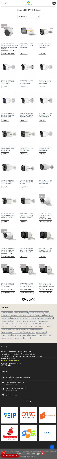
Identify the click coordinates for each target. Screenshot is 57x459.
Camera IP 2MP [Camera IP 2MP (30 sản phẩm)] (13, 315)
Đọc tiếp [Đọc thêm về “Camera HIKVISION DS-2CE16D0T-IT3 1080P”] (42, 256)
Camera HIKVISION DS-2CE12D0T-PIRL (8, 149)
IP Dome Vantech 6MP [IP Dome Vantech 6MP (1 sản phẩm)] (19, 326)
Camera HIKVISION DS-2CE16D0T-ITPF (8, 285)
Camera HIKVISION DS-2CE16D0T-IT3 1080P (45, 250)
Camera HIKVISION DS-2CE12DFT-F (26, 182)
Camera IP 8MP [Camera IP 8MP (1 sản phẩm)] (40, 315)
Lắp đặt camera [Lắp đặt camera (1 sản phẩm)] (19, 332)
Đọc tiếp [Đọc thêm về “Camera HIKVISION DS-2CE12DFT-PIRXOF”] (42, 187)
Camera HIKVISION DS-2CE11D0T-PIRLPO (26, 82)
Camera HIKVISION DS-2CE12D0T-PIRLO (26, 149)
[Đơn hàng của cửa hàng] (28, 16)
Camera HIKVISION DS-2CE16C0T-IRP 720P (8, 250)
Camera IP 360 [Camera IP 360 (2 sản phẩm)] (48, 315)
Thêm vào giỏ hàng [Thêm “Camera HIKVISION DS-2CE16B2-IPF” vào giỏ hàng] (45, 221)
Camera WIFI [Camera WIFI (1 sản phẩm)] (5, 324)
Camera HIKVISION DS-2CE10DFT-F (45, 46)
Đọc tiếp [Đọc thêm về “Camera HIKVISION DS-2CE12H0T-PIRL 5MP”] (5, 221)
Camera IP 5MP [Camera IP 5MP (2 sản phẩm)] (31, 315)
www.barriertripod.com (26, 451)
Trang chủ (15, 13)
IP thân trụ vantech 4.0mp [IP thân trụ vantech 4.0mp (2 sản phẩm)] (22, 329)
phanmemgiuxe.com (13, 451)
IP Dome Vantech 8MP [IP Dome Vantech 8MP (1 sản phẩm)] (31, 326)
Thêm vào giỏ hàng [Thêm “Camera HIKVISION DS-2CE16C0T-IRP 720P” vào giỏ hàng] (8, 256)
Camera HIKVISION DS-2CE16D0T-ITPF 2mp (26, 285)
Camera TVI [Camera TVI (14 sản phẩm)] (25, 321)
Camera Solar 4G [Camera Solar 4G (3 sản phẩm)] (49, 318)
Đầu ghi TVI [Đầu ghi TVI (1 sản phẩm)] (27, 338)
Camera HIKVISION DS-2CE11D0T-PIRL (8, 82)
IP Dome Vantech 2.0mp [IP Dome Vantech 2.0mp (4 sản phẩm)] (45, 324)
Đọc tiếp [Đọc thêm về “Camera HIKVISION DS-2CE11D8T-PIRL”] (42, 86)
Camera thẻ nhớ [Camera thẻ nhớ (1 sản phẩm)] (6, 321)
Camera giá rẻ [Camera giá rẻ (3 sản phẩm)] (5, 315)
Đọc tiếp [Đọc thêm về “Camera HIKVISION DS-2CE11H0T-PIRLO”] (42, 120)
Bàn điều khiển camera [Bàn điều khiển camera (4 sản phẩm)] (7, 312)
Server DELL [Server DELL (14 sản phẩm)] (48, 335)
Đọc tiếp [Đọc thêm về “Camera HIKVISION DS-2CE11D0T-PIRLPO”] (23, 86)
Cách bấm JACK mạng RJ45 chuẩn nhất (18, 377)
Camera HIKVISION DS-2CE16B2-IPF (45, 216)
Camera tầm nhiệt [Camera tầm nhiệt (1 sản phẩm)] (43, 321)
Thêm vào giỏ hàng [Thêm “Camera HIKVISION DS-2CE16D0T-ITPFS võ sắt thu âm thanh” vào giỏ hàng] (45, 292)
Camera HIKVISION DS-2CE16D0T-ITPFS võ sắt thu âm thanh (46, 286)
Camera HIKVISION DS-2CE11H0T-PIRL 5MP (26, 116)
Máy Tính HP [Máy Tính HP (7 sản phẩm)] (41, 335)
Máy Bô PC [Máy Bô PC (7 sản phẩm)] (25, 335)
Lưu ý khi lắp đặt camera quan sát (16, 388)
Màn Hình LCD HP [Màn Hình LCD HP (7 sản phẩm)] (16, 335)
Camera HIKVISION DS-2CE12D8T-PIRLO (8, 182)
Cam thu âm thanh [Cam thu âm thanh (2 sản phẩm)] (14, 324)
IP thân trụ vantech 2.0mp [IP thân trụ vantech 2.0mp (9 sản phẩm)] (45, 326)
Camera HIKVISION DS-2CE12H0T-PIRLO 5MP (26, 216)
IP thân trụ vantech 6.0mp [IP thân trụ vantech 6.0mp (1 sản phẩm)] (8, 332)
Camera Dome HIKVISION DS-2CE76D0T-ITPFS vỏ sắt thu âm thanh (9, 47)
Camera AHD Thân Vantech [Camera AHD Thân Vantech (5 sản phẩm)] (36, 312)
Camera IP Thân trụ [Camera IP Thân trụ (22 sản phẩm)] (24, 318)
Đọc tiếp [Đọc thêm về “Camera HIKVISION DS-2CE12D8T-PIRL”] (42, 153)
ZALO (52, 447)
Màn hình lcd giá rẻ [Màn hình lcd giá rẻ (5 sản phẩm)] (6, 335)
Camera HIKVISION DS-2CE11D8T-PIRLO (8, 116)
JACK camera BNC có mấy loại (15, 382)
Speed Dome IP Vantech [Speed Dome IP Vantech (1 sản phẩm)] (8, 338)
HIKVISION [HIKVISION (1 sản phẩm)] (35, 324)
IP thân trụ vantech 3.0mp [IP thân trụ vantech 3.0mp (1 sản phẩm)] (8, 329)
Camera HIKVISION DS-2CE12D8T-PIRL (45, 149)
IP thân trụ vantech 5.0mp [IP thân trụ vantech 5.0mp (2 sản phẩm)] (36, 329)
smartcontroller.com (50, 451)
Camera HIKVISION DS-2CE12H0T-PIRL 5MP (8, 216)
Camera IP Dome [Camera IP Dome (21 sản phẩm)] (6, 318)
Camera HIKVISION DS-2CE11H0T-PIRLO (45, 116)
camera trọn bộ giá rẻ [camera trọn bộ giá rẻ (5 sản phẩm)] (16, 321)
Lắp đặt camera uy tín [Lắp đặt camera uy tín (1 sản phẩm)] (29, 332)
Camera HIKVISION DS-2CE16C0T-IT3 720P (26, 250)
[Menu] (4, 3)
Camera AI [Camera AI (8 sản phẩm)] (46, 312)
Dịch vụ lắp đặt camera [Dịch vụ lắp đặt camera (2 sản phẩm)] (25, 324)
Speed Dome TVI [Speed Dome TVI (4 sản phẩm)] (19, 338)
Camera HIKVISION (25, 13)
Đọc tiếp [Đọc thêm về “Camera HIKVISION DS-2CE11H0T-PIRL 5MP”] (23, 120)
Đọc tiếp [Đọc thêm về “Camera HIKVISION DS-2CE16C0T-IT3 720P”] (23, 256)
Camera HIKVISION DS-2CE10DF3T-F (26, 46)
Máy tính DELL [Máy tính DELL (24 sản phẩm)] (33, 335)
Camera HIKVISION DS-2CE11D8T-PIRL (45, 82)
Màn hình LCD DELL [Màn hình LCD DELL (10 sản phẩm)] (41, 332)
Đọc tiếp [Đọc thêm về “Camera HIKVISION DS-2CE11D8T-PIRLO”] (5, 120)
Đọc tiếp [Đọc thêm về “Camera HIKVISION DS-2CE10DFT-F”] (42, 53)
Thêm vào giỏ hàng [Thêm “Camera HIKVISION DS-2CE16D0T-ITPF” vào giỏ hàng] (8, 292)
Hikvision (8, 394)
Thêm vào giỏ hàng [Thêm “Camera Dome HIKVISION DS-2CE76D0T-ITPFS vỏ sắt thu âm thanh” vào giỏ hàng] (8, 53)
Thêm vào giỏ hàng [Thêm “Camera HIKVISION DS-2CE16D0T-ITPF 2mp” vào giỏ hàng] (26, 292)
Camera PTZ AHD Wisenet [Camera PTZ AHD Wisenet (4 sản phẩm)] (36, 318)
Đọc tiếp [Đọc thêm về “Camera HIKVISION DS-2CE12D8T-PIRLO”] (5, 187)
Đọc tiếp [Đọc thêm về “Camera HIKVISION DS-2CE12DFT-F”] (23, 187)
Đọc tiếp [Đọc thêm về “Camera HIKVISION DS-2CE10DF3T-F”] (23, 53)
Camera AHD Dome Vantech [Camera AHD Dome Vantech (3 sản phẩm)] (21, 312)
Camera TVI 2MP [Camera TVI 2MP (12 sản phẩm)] (34, 321)
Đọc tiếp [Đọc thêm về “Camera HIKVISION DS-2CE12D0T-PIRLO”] (23, 153)
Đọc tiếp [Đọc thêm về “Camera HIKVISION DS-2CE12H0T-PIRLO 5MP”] (23, 221)
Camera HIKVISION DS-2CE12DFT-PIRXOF (45, 182)
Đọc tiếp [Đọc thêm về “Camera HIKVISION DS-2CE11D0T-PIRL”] (5, 86)
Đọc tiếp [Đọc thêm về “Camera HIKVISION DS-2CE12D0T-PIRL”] (5, 153)
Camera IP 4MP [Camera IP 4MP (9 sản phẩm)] (22, 315)
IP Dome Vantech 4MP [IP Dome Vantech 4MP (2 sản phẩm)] (7, 326)
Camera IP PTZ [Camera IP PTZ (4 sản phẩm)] (15, 318)
